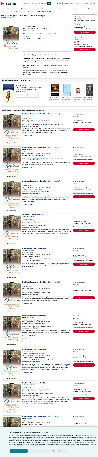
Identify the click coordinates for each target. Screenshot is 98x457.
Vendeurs (75, 8)
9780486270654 (38, 87)
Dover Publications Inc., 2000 (28, 89)
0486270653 (24, 87)
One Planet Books (33, 393)
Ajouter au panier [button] (84, 32)
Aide (94, 3)
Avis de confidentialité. (35, 446)
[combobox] (34, 3)
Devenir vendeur (92, 8)
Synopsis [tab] (26, 55)
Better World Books (34, 326)
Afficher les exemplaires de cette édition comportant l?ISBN (39, 33)
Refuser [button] (37, 451)
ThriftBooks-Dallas (33, 259)
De (29, 37)
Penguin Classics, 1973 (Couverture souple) (88, 99)
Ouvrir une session (68, 3)
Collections (24, 8)
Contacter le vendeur (27, 135)
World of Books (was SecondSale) (38, 124)
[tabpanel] (47, 66)
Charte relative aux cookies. (42, 444)
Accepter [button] (18, 451)
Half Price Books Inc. (34, 191)
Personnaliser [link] (57, 451)
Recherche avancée (6, 8)
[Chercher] (49, 3)
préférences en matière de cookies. (62, 442)
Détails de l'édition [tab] (51, 55)
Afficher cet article (78, 21)
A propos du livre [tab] (37, 55)
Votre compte (79, 3)
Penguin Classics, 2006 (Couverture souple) (54, 99)
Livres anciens (41, 8)
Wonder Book (32, 292)
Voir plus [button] (28, 74)
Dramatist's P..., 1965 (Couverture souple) (66, 99)
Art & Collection (58, 8)
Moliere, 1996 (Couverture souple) (77, 99)
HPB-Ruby (31, 225)
